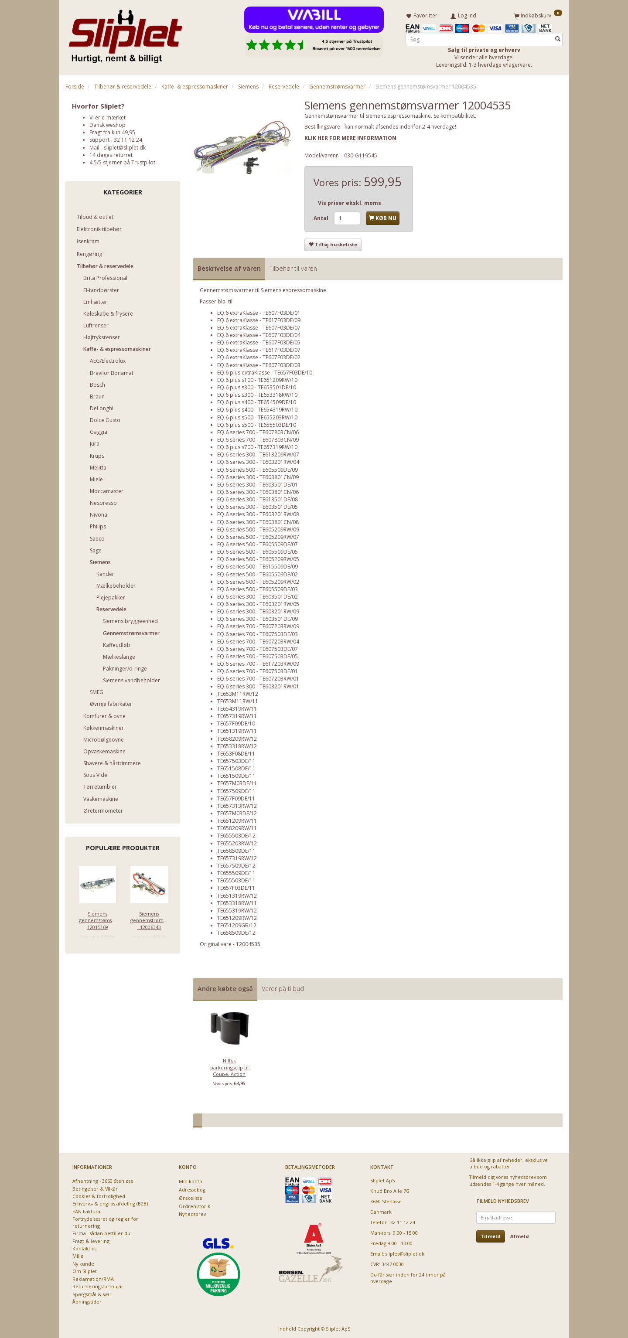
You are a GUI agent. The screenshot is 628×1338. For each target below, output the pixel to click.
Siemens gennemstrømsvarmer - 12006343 (148, 919)
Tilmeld (491, 1235)
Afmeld (519, 1235)
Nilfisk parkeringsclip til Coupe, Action (229, 1065)
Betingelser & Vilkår (95, 1187)
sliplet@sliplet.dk (125, 146)
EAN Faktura (86, 1210)
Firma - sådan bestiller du (101, 1232)
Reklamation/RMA (93, 1277)
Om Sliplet (84, 1270)
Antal (322, 216)
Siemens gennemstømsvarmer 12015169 (97, 919)
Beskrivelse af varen (229, 266)
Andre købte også (225, 987)
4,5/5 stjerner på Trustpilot (122, 160)
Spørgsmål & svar (92, 1292)
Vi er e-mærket (107, 115)
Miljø (78, 1254)
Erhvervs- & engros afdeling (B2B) (110, 1202)
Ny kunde (83, 1262)
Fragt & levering (90, 1239)
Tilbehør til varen (293, 266)
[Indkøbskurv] (538, 14)
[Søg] (557, 37)
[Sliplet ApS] (125, 33)
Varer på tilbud (283, 987)
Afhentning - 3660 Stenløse (102, 1179)
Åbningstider (87, 1300)
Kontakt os (84, 1247)
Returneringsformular (97, 1285)
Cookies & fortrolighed (98, 1195)
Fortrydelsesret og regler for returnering (105, 1220)
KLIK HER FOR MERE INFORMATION (350, 136)
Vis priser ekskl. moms (349, 201)
